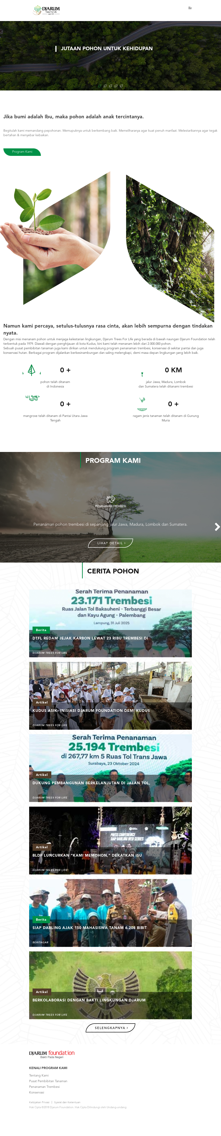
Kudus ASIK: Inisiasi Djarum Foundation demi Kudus (91, 711)
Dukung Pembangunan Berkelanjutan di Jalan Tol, (91, 783)
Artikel (42, 702)
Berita (41, 630)
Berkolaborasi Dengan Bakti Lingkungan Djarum (89, 1000)
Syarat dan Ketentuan (67, 1102)
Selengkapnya (111, 1028)
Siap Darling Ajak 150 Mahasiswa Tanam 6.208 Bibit (90, 928)
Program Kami (22, 151)
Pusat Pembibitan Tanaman (48, 1081)
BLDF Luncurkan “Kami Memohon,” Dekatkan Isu (87, 856)
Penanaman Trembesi (44, 1086)
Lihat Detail (111, 543)
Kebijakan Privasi (39, 1102)
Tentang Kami (39, 1075)
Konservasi (36, 1092)
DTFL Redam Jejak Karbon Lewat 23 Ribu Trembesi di (90, 638)
